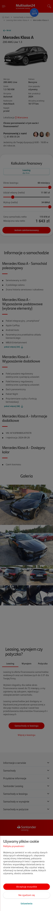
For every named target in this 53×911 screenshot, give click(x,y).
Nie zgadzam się (26, 895)
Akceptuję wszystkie (26, 886)
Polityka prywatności (13, 846)
